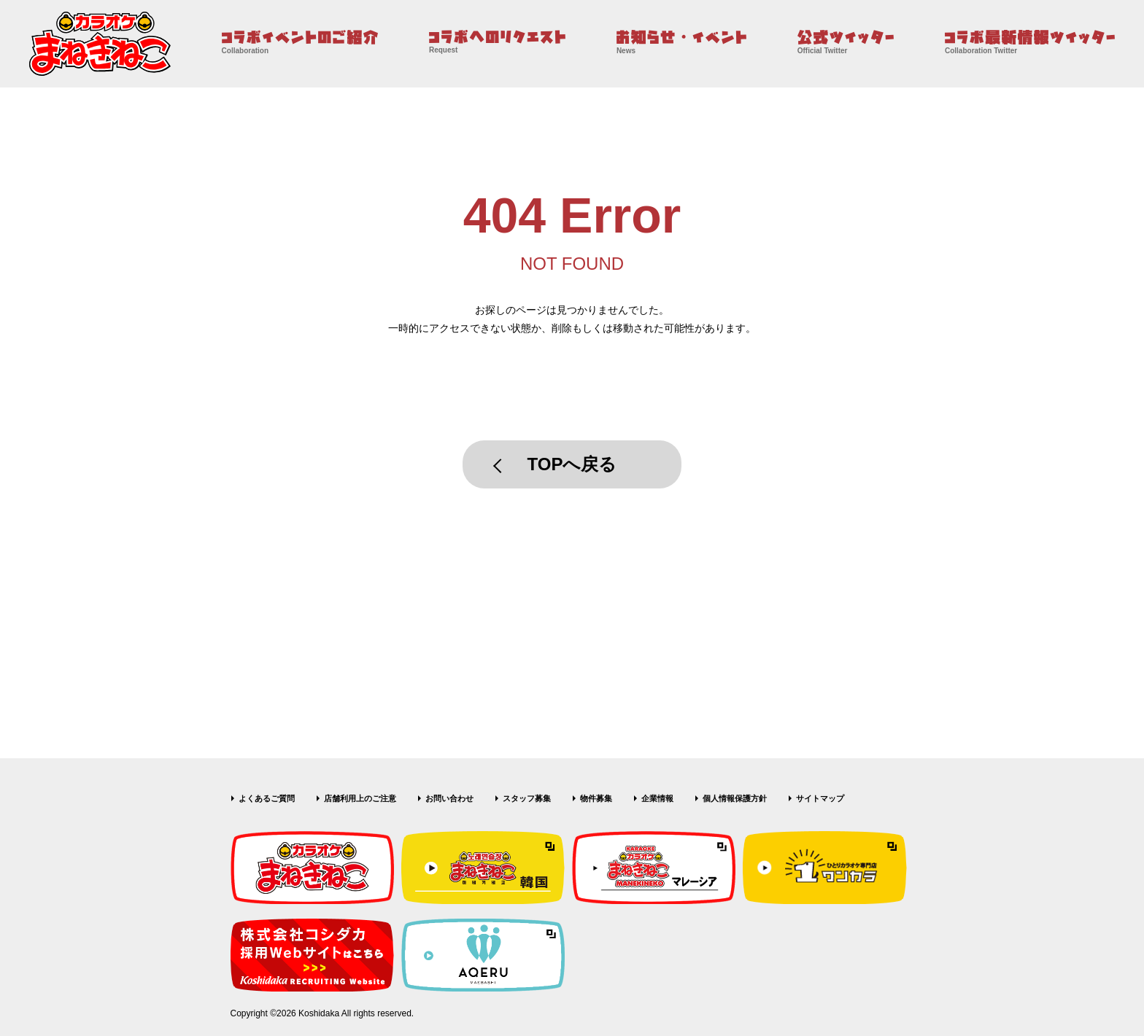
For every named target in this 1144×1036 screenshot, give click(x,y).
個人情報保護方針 (735, 798)
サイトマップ (820, 798)
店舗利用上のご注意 (360, 798)
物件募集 (596, 798)
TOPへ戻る (572, 464)
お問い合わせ (449, 798)
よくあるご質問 (267, 798)
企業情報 (657, 798)
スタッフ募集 (527, 798)
